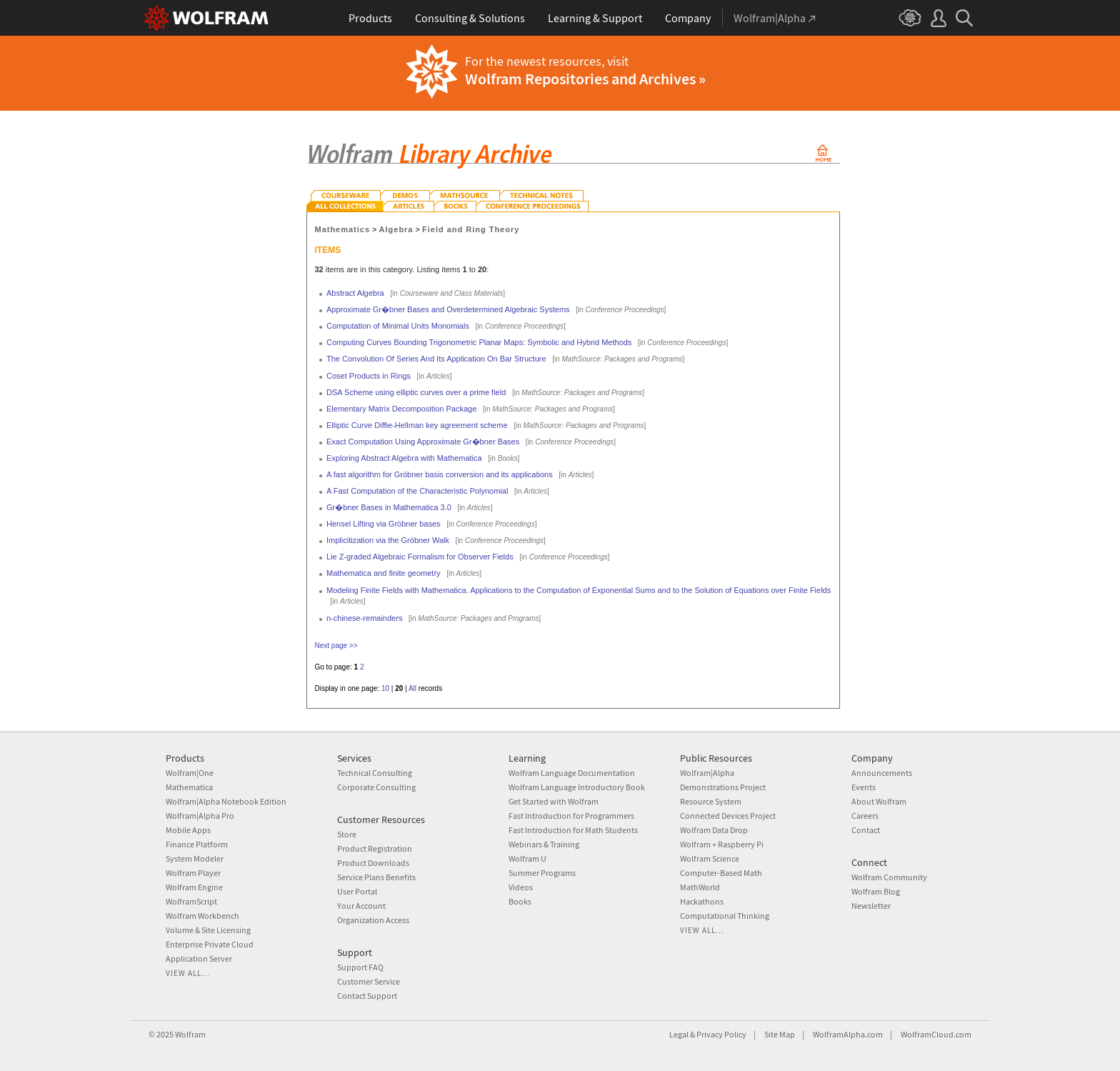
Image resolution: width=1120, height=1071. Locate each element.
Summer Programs (542, 872)
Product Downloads (373, 862)
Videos (521, 887)
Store (346, 834)
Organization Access (373, 920)
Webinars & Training (544, 844)
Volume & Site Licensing (208, 930)
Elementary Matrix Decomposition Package (401, 408)
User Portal (357, 891)
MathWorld (700, 887)
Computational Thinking (724, 915)
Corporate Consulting (376, 787)
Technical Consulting (374, 772)
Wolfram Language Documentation (572, 772)
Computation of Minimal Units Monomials (397, 326)
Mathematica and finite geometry (383, 573)
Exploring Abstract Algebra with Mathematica (404, 458)
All (412, 688)
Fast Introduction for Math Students (573, 830)
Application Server (199, 958)
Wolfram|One (190, 772)
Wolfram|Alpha (707, 772)
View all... (188, 973)
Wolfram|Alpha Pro (200, 815)
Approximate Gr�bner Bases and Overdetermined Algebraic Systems (448, 309)
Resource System (710, 801)
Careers (865, 815)
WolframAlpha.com (848, 1034)
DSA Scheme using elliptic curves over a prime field (416, 392)
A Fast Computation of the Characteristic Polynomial (417, 491)
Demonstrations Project (723, 787)
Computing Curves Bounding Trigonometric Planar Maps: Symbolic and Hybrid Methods (478, 342)
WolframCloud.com (936, 1034)
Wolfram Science (709, 858)
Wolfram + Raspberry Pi (722, 844)
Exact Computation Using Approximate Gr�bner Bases (422, 441)
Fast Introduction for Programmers (571, 815)
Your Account (361, 905)
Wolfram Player (193, 872)
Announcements (881, 772)
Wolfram (190, 1034)
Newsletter (871, 905)
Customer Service (368, 981)
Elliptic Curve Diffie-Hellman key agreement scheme (417, 425)
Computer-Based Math (721, 872)
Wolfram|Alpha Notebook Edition (226, 801)
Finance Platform (197, 844)
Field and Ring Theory (470, 229)
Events (863, 787)
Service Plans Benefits (376, 877)
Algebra (396, 229)
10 (385, 688)
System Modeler (195, 858)
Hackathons (702, 901)
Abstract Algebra (355, 293)
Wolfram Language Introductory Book (577, 787)
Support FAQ (360, 967)
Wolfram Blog (875, 891)
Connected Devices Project (728, 815)
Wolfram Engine (194, 887)
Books (520, 901)
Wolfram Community (889, 877)
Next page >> (336, 645)
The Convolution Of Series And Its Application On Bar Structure (436, 358)
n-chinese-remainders (364, 618)
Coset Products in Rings (368, 376)
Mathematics (343, 229)
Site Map (779, 1034)
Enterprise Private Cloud (210, 944)
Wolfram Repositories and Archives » (585, 78)
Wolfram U (527, 858)
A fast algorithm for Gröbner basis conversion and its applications (439, 474)
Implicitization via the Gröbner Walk (387, 540)
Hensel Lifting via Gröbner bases (383, 523)
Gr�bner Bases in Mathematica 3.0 (388, 507)
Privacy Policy (721, 1034)
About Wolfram (878, 801)
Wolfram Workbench (202, 915)
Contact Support (367, 995)
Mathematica (189, 787)
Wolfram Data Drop (714, 830)
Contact (865, 830)
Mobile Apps (188, 830)
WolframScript (191, 901)
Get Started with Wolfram (554, 801)
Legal (679, 1034)
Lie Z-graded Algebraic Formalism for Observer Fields (420, 556)
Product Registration (374, 848)
